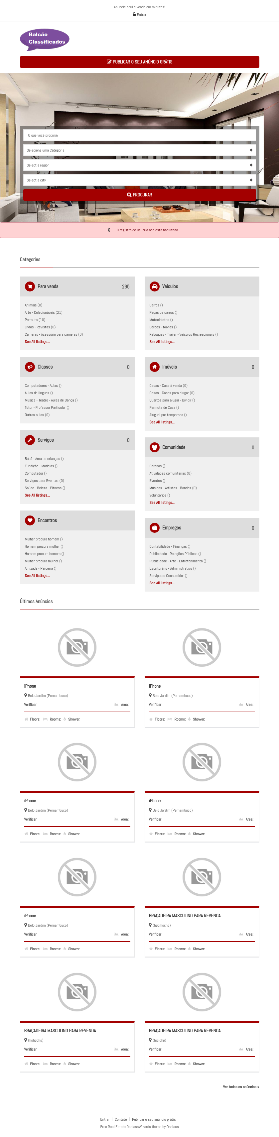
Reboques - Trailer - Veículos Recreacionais (182, 334)
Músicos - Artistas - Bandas (171, 488)
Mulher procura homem (42, 539)
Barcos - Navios (161, 327)
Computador (34, 473)
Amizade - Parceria (39, 568)
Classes (45, 367)
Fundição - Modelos (39, 466)
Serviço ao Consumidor (167, 575)
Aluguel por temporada (166, 414)
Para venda (48, 286)
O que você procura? (43, 135)
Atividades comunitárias (168, 473)
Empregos (171, 527)
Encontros (47, 520)
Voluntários (158, 495)
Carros (155, 305)
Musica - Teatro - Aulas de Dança (49, 400)
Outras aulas (34, 414)
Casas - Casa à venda (166, 385)
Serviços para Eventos (42, 480)
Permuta (31, 319)
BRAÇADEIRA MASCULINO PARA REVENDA (185, 916)
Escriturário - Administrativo (171, 568)
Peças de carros (162, 312)
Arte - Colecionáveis (40, 312)
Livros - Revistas (37, 327)
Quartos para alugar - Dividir (171, 400)
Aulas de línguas (37, 393)
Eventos (156, 480)
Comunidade (173, 447)
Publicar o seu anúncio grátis (139, 62)
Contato (121, 1119)
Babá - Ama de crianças (42, 458)
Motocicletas (159, 319)
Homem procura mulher (42, 546)
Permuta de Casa (163, 407)
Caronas (156, 466)
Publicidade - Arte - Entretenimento (176, 561)
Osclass (173, 1126)
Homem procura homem (43, 553)
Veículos (170, 286)
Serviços (46, 440)
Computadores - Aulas (41, 385)
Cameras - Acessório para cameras (51, 334)
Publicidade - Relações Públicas (174, 553)
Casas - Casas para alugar (169, 393)
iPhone (30, 686)
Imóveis (169, 367)
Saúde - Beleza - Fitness (43, 488)
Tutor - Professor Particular (45, 407)
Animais (31, 305)
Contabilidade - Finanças (168, 546)
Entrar (139, 14)
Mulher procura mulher (42, 561)
